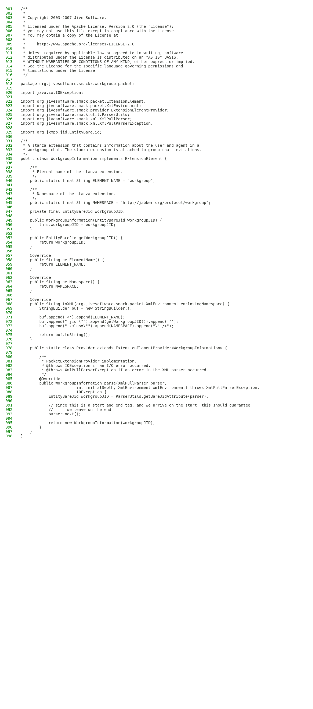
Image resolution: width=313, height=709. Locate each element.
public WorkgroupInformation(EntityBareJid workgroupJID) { (91, 220)
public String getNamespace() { (60, 282)
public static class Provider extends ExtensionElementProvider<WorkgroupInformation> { (124, 348)
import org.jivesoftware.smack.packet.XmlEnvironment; (81, 105)
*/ (24, 75)
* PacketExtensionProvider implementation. (78, 361)
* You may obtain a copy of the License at (69, 35)
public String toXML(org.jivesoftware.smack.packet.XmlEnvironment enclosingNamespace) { (125, 304)
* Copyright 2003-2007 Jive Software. (63, 17)
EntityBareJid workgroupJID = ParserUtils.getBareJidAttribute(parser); (114, 396)
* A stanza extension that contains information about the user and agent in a (110, 145)
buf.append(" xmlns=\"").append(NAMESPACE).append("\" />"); (97, 326)
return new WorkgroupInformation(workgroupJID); (88, 423)
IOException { (63, 392)
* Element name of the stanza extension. (72, 172)
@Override (36, 255)
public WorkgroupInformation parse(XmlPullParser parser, (94, 383)
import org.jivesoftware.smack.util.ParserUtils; (75, 114)
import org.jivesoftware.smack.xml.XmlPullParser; (76, 119)
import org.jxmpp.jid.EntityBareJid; (61, 132)
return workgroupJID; (53, 242)
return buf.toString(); (55, 334)
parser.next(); (51, 414)
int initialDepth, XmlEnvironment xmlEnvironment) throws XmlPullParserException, (140, 387)
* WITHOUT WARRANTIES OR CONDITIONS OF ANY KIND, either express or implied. (107, 61)
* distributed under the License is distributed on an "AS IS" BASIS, (99, 57)
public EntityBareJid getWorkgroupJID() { (72, 238)
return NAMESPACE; (50, 286)
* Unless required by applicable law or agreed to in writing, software (102, 53)
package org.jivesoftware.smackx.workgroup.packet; (77, 83)
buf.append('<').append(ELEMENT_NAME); (73, 317)
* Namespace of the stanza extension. (68, 194)
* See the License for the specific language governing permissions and (102, 66)
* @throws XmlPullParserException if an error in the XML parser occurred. (114, 370)
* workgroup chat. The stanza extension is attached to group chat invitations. (111, 150)
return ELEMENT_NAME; (53, 264)
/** (24, 9)
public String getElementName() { (62, 260)
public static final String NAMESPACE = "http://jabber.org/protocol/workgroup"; (116, 202)
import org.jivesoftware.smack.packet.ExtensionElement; (83, 101)
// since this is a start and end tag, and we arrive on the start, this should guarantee (135, 405)
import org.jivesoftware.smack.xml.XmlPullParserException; (87, 123)
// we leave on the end (66, 409)
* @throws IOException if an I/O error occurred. (85, 365)
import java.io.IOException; (52, 92)
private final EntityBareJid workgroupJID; (73, 211)
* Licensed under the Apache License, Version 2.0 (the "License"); (97, 26)
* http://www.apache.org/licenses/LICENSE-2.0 (77, 44)
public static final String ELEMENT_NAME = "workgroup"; (88, 180)
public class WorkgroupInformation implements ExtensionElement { (94, 158)
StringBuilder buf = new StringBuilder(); (76, 308)
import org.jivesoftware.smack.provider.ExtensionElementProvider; (95, 110)
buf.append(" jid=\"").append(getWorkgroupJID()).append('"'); (99, 321)
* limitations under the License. (59, 70)
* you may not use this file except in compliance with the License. (98, 31)
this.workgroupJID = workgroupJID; (68, 224)
